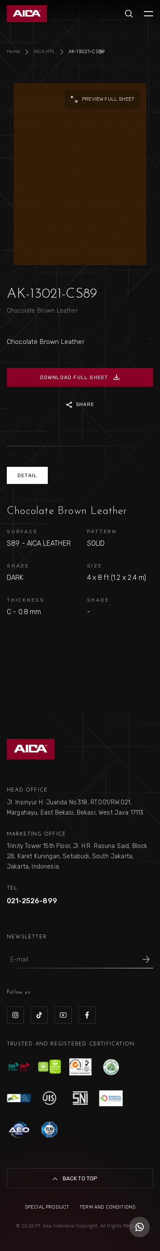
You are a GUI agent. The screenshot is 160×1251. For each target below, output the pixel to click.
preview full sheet (102, 99)
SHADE (18, 566)
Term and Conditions (107, 1207)
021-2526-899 (32, 901)
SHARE (80, 404)
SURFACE (22, 531)
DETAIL (27, 475)
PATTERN (102, 531)
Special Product (47, 1207)
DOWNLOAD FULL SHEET (80, 377)
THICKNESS (26, 600)
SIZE (94, 566)
